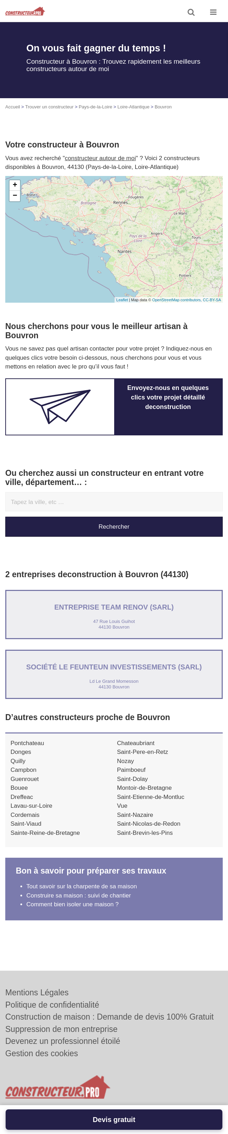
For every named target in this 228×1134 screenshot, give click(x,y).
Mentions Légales (37, 992)
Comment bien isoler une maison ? (72, 904)
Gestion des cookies (41, 1053)
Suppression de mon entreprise (61, 1029)
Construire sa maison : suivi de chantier (78, 895)
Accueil (12, 106)
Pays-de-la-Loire (95, 106)
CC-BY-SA (212, 300)
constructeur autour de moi (100, 158)
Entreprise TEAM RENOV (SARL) (114, 607)
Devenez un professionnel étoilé (62, 1041)
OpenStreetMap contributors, (177, 300)
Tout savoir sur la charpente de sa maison (81, 886)
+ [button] (15, 185)
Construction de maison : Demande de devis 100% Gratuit (109, 1016)
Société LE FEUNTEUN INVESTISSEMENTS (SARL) (114, 667)
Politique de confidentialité (52, 1004)
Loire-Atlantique (133, 106)
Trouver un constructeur (49, 106)
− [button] (15, 196)
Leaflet (122, 300)
